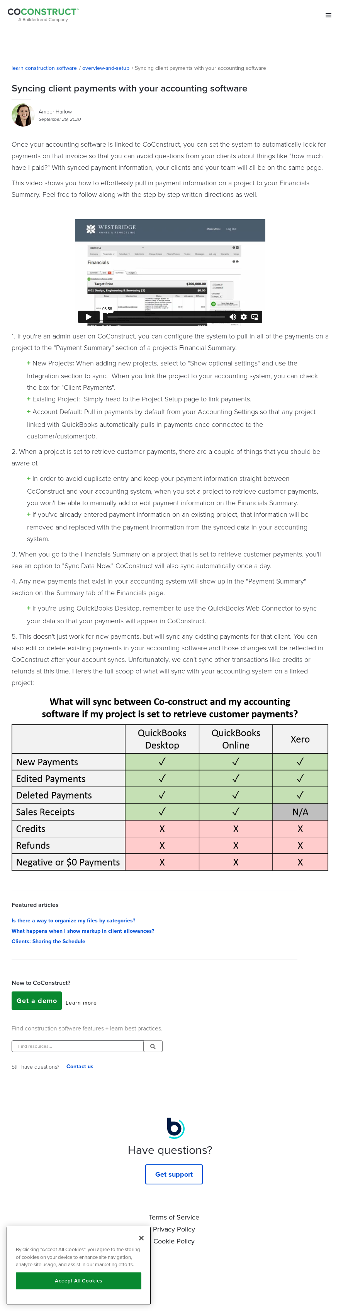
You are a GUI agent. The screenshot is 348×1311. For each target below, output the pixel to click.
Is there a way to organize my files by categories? (73, 920)
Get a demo (37, 1001)
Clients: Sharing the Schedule (48, 941)
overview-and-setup (105, 68)
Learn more (81, 1003)
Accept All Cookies (78, 1280)
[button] (328, 15)
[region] (78, 1265)
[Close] (141, 1238)
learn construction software (44, 68)
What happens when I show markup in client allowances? (83, 931)
